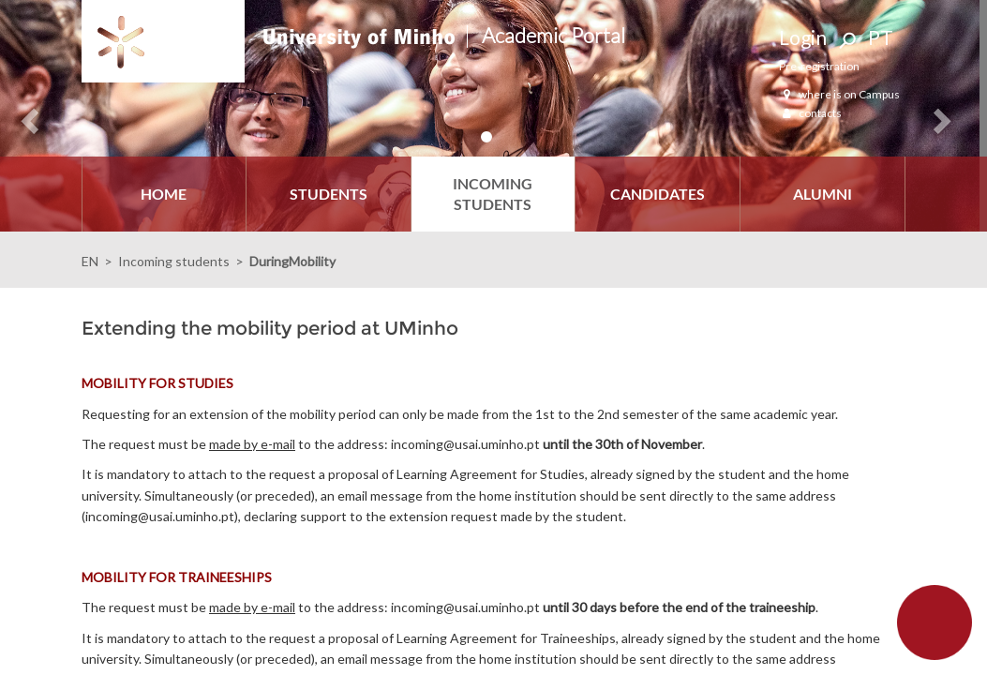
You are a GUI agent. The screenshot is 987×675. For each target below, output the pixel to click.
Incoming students (174, 261)
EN (90, 261)
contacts (810, 113)
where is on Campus (839, 94)
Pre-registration (819, 66)
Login (803, 37)
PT (880, 37)
